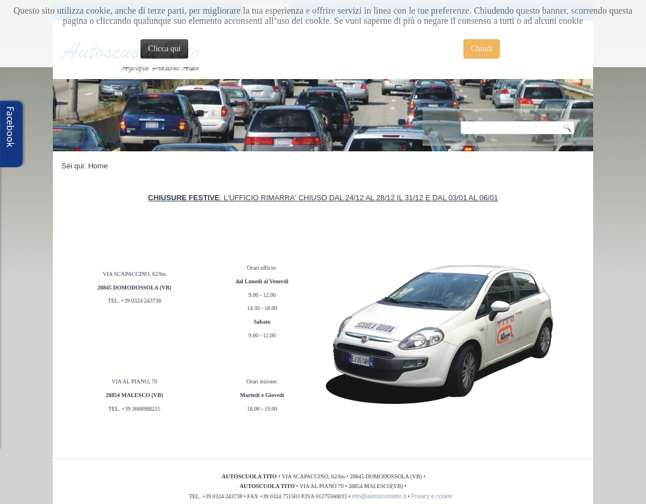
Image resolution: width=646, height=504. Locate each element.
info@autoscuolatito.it (378, 496)
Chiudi (481, 48)
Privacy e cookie (433, 496)
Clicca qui (164, 48)
